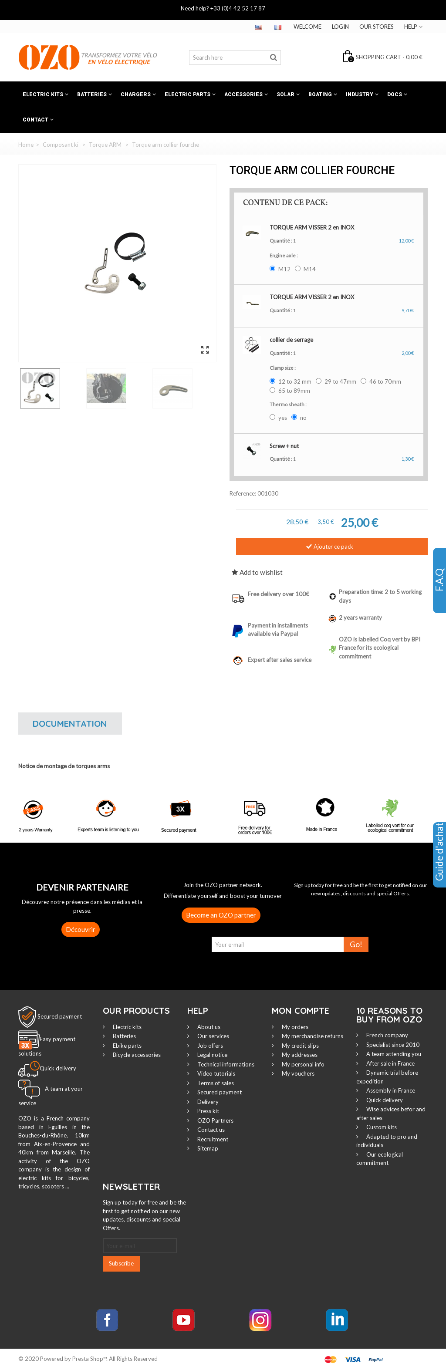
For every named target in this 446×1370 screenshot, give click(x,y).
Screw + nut (284, 445)
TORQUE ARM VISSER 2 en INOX (312, 227)
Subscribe (121, 1263)
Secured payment (59, 1016)
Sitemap (207, 1148)
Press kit (207, 1110)
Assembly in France (390, 1090)
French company (386, 1035)
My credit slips (299, 1045)
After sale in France (390, 1063)
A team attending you (393, 1053)
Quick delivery (384, 1100)
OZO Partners (214, 1120)
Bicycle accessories (136, 1054)
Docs (394, 94)
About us (208, 1026)
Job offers (209, 1045)
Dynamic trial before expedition (387, 1077)
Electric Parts (187, 94)
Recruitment (212, 1139)
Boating (320, 94)
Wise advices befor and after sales (391, 1113)
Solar (285, 94)
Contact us (210, 1129)
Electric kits (43, 94)
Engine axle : (284, 255)
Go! (356, 944)
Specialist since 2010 (392, 1044)
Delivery (207, 1101)
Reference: (243, 493)
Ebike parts (127, 1045)
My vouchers (297, 1073)
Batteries (92, 94)
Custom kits (381, 1127)
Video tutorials (215, 1073)
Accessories (243, 94)
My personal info (302, 1064)
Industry (359, 94)
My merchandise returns (311, 1036)
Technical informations (225, 1064)
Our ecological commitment (379, 1159)
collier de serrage (291, 339)
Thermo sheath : (288, 404)
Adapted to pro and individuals (386, 1141)
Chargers (136, 94)
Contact (35, 120)
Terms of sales (215, 1083)
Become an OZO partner (221, 915)
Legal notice (211, 1054)
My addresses (299, 1054)
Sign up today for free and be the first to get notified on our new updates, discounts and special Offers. (144, 1215)
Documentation (70, 723)
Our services (212, 1036)
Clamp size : (283, 368)
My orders (294, 1026)
